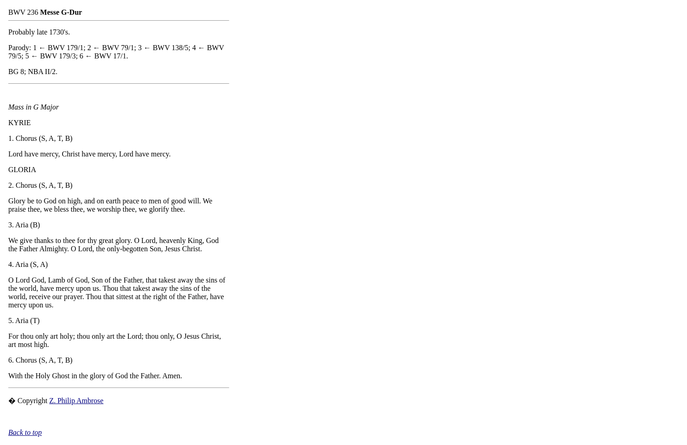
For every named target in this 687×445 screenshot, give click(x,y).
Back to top (25, 432)
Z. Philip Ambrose (76, 401)
